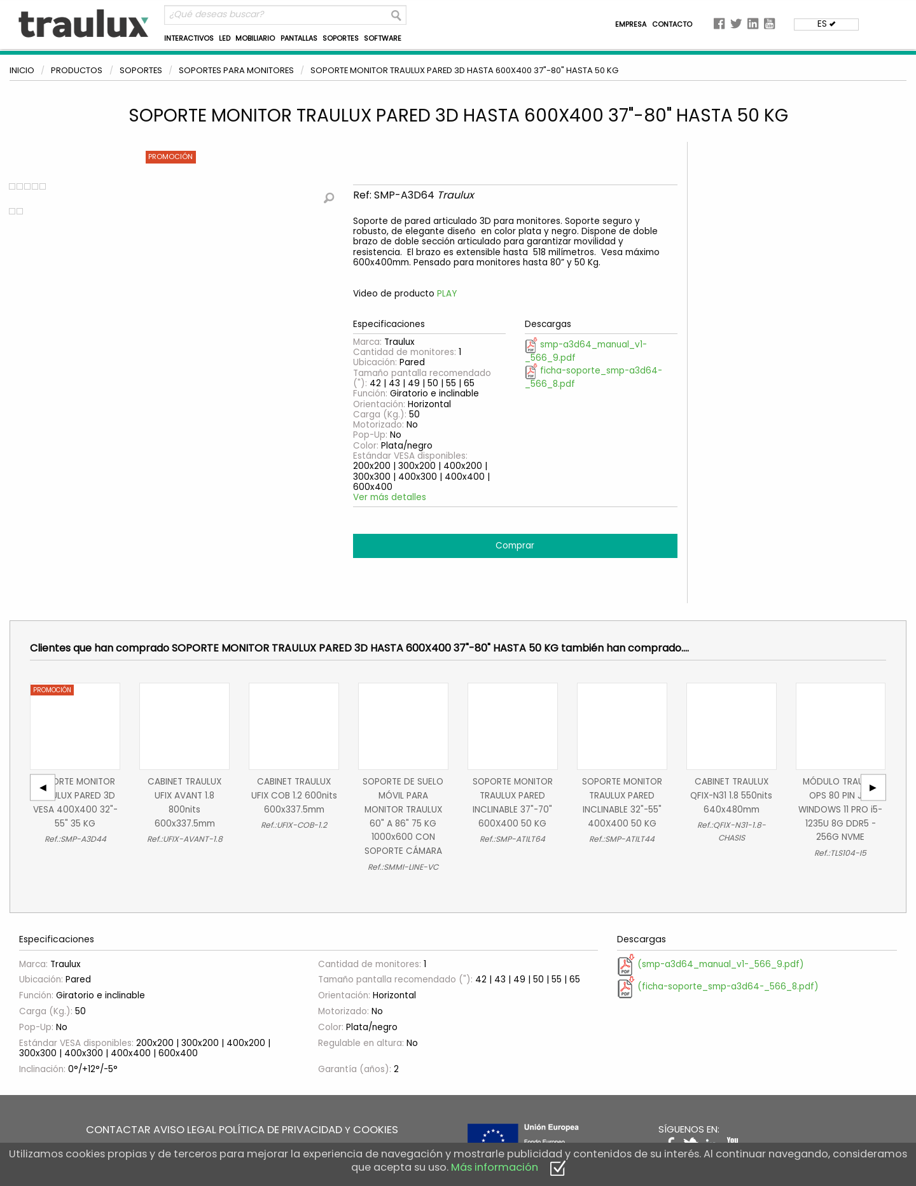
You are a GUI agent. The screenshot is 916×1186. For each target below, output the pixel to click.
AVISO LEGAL (184, 1129)
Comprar (515, 546)
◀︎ (47, 787)
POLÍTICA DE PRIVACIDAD (280, 1129)
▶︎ (878, 787)
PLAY (447, 294)
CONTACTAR (118, 1129)
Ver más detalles (389, 497)
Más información (494, 1167)
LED (224, 38)
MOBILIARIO (255, 38)
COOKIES (375, 1129)
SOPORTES (341, 38)
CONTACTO (672, 24)
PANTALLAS (299, 38)
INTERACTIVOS (189, 38)
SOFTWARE (382, 38)
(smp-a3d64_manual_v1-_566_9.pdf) (710, 964)
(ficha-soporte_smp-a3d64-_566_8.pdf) (718, 986)
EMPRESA (630, 24)
